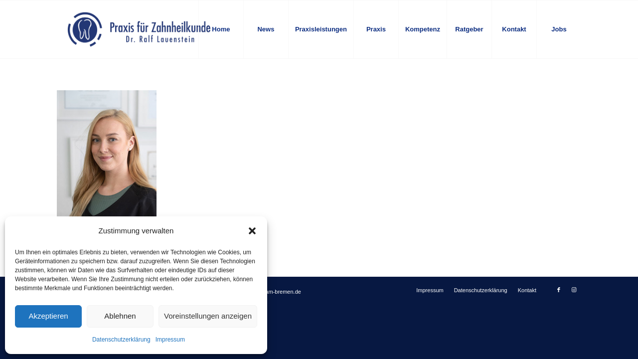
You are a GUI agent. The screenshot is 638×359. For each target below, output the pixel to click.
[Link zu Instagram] (573, 289)
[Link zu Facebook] (558, 289)
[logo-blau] (139, 29)
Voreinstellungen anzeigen (208, 316)
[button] (252, 231)
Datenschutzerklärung (121, 339)
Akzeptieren (48, 316)
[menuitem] (220, 29)
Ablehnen (120, 316)
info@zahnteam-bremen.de (267, 292)
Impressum (170, 339)
